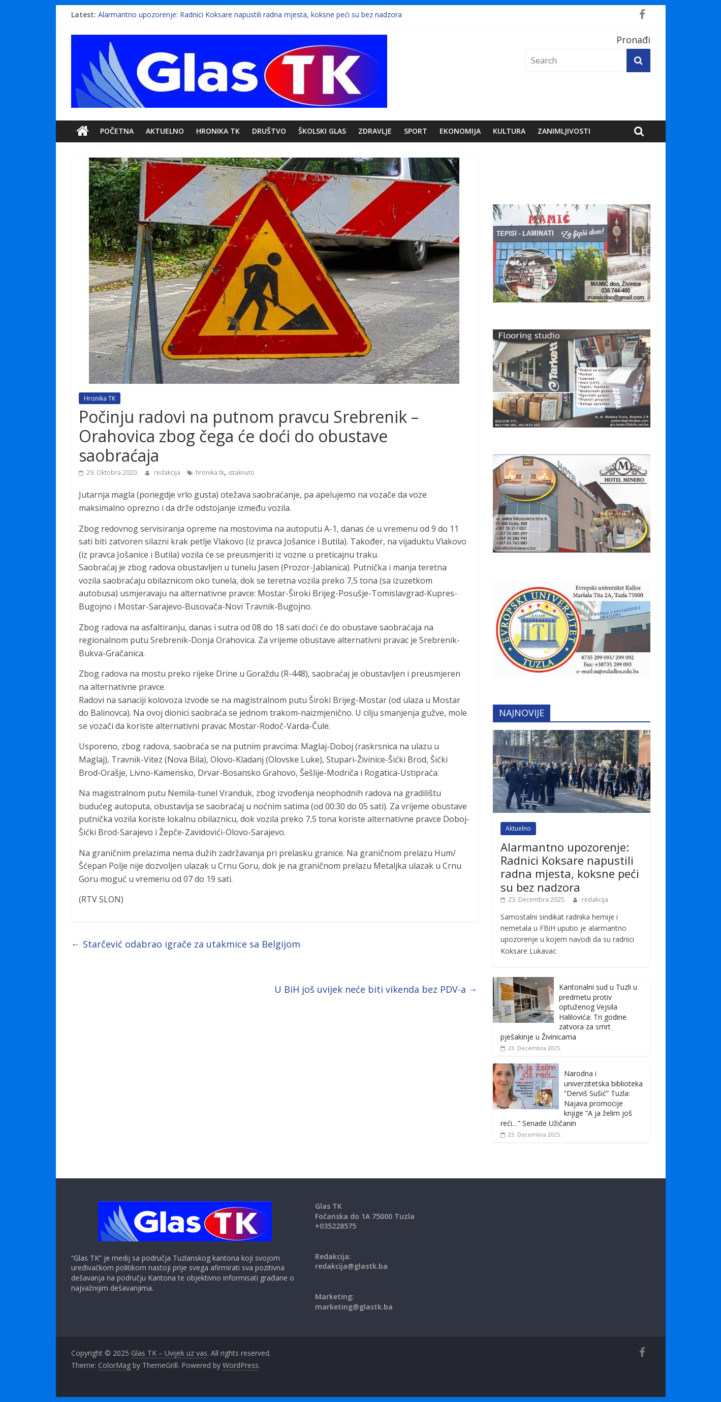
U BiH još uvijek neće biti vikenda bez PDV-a (376, 989)
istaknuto (241, 472)
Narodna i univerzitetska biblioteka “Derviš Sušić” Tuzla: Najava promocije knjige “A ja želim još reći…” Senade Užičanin (571, 1098)
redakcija (168, 472)
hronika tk (210, 472)
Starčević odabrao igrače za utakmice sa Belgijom (185, 944)
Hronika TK (218, 131)
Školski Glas (322, 131)
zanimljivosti (564, 131)
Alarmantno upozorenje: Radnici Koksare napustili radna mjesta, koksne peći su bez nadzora (250, 14)
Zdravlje (375, 131)
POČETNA (117, 131)
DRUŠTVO (269, 131)
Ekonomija (460, 131)
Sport (415, 131)
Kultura (509, 131)
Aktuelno (165, 131)
